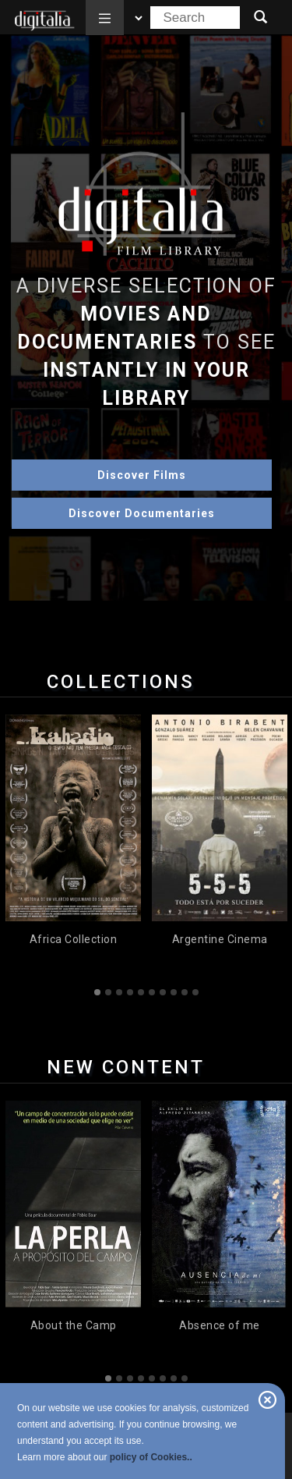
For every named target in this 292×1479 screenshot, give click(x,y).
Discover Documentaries (142, 513)
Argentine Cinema (220, 939)
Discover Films (141, 475)
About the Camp (73, 1325)
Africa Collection (74, 939)
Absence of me (219, 1325)
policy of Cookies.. (151, 1457)
